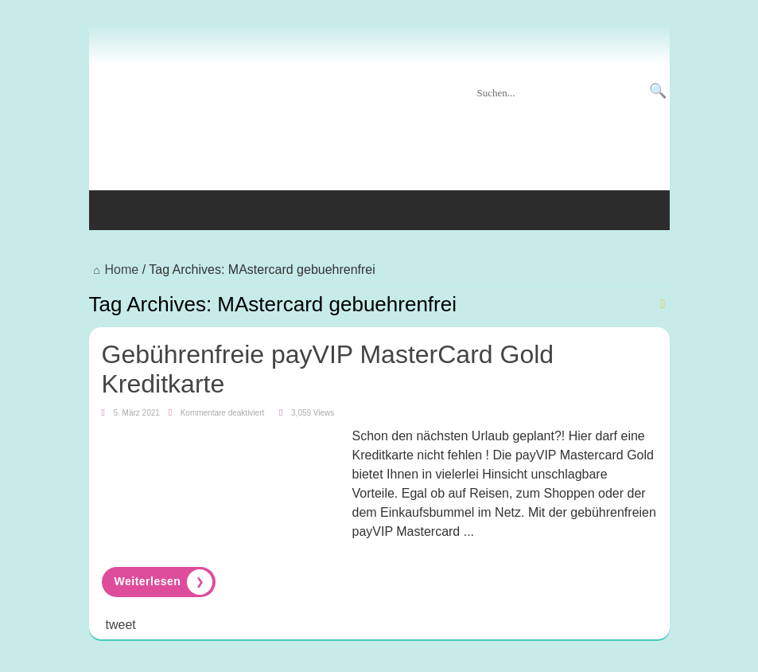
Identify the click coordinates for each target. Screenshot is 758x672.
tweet (121, 624)
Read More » (159, 582)
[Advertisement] (379, 134)
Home (114, 269)
